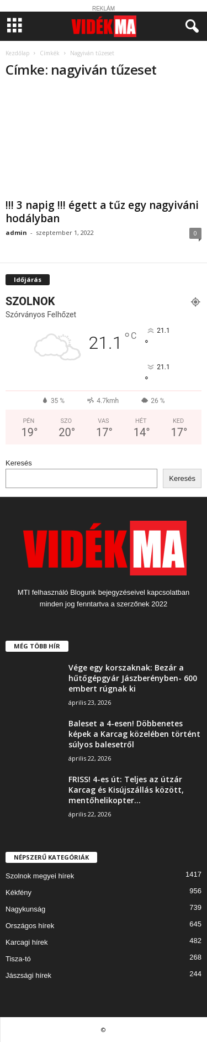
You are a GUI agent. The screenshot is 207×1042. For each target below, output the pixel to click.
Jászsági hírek (28, 975)
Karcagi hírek (27, 942)
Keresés (19, 463)
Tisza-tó (18, 959)
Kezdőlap (17, 53)
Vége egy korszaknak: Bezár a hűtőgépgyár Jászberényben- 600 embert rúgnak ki (132, 678)
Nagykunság (25, 909)
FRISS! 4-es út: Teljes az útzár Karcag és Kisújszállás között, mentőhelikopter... (126, 789)
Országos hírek (30, 925)
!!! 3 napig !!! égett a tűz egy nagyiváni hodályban (102, 212)
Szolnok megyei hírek (40, 876)
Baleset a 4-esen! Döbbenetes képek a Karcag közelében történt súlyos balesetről (134, 734)
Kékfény (18, 892)
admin (16, 232)
